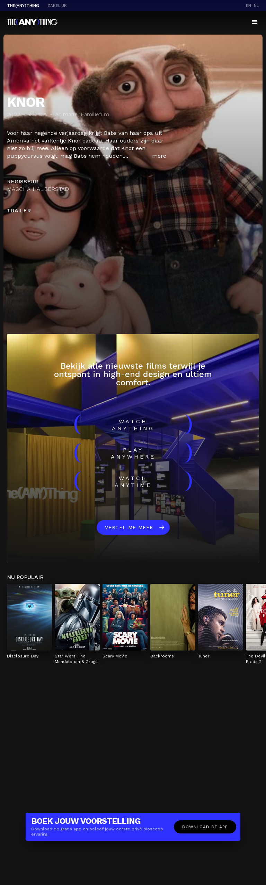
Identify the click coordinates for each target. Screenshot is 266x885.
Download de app (205, 826)
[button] (255, 22)
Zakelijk (57, 5)
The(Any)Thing (23, 5)
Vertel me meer (129, 527)
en (248, 5)
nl (256, 5)
